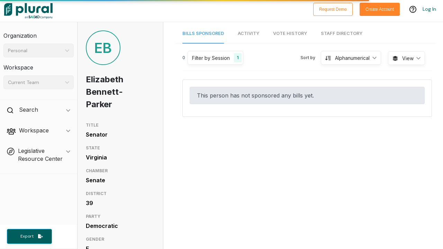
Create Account (379, 9)
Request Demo (333, 9)
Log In (429, 9)
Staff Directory (341, 33)
